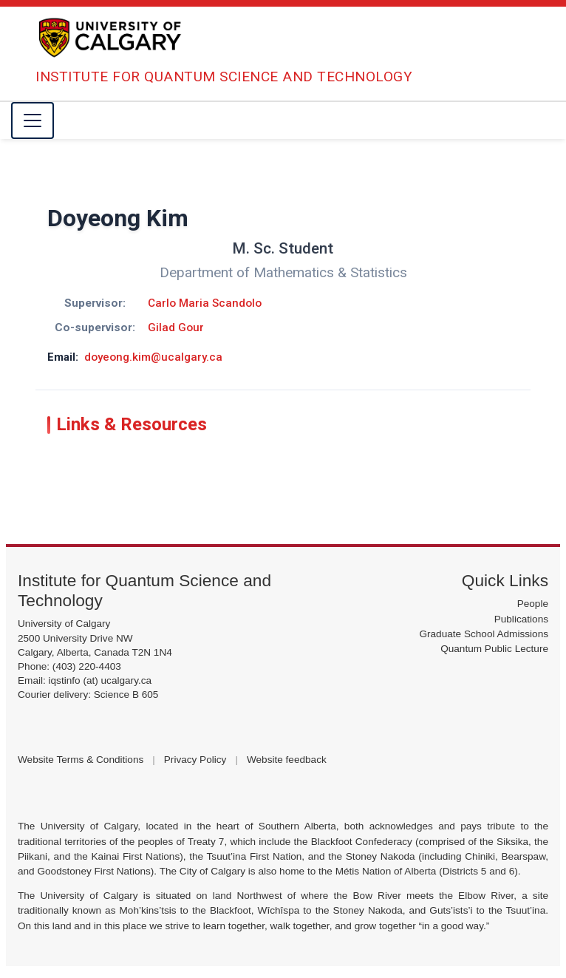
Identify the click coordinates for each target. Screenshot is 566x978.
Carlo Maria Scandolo (205, 303)
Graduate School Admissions (483, 633)
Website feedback (287, 759)
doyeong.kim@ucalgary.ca (153, 357)
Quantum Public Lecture (494, 648)
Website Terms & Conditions (80, 759)
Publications (521, 619)
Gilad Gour (176, 327)
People (532, 603)
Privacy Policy (195, 759)
